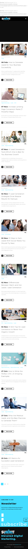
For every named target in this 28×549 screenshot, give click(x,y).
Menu (25, 18)
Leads (2, 58)
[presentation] (14, 520)
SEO (15, 102)
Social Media (8, 234)
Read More (9, 80)
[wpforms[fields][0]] (2, 515)
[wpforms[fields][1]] (2, 519)
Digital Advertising (15, 367)
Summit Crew (18, 544)
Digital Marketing (5, 102)
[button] (2, 80)
